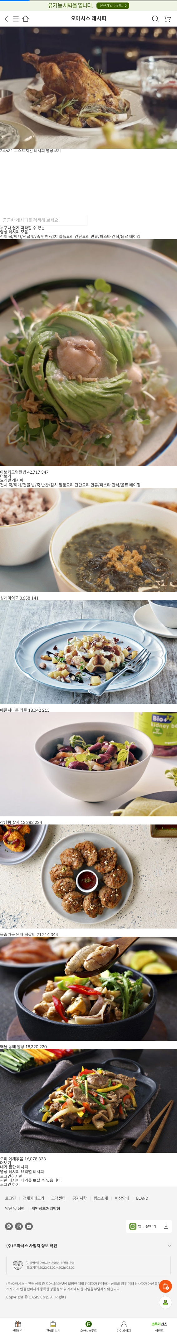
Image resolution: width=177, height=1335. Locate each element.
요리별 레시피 (32, 1171)
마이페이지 (124, 1331)
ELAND (142, 1198)
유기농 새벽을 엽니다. (88, 5)
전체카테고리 (33, 1198)
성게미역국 (9, 598)
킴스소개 (101, 1198)
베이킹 (134, 236)
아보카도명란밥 (13, 472)
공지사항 (79, 1198)
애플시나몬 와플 (13, 710)
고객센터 (58, 1198)
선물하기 (17, 1331)
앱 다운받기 (142, 1226)
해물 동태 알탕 (12, 1046)
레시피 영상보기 (47, 150)
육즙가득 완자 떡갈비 (18, 934)
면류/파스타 (101, 236)
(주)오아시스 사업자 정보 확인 (31, 1246)
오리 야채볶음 (11, 1159)
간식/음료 (120, 236)
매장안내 (122, 1198)
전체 (3, 236)
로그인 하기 (10, 1184)
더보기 (5, 476)
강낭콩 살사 (10, 822)
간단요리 (82, 236)
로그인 (10, 1198)
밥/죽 (35, 236)
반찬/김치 (49, 236)
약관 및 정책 (15, 1209)
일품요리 (66, 236)
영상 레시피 (10, 1171)
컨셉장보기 (53, 1331)
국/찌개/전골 (19, 236)
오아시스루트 (88, 1331)
